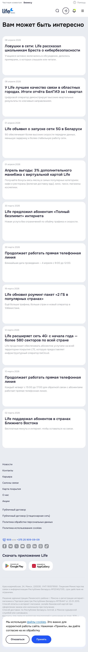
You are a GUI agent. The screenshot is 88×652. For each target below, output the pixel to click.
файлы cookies (36, 622)
